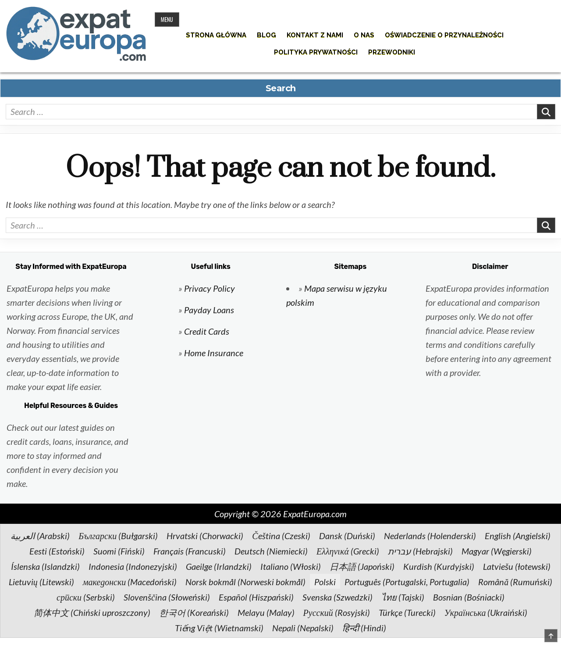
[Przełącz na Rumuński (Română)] (515, 581)
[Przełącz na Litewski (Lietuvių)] (41, 581)
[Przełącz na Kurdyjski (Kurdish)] (439, 565)
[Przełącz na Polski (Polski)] (325, 581)
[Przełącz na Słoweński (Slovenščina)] (166, 596)
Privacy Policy (209, 288)
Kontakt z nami (315, 35)
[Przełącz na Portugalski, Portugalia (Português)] (407, 581)
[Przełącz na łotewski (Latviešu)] (517, 565)
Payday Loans (209, 309)
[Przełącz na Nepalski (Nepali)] (303, 627)
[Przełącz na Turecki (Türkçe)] (407, 611)
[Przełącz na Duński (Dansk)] (347, 535)
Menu (167, 19)
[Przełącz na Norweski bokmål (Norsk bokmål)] (245, 581)
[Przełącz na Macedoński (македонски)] (129, 581)
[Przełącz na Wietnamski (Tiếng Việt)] (219, 627)
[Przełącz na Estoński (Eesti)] (57, 550)
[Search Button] (549, 37)
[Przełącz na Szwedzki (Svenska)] (337, 596)
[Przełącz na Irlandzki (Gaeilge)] (218, 565)
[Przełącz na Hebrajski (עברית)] (420, 550)
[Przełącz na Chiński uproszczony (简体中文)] (92, 611)
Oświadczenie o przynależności (444, 35)
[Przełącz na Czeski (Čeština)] (281, 535)
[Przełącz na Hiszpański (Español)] (256, 596)
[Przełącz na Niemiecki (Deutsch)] (271, 550)
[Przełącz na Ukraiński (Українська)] (486, 611)
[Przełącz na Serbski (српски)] (85, 596)
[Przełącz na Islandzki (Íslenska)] (45, 565)
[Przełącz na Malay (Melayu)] (266, 611)
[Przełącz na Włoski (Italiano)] (290, 565)
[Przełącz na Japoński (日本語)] (362, 565)
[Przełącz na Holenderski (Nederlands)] (430, 535)
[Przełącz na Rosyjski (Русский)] (336, 611)
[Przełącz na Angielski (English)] (517, 535)
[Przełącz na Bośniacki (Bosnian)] (469, 596)
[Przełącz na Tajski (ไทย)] (403, 596)
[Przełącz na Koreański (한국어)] (194, 611)
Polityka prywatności (316, 52)
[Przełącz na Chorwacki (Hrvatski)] (205, 535)
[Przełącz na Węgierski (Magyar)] (496, 550)
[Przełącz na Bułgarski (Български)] (118, 535)
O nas (364, 35)
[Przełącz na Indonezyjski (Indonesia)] (132, 565)
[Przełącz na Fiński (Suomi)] (119, 550)
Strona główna (216, 35)
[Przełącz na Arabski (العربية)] (40, 535)
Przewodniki (391, 52)
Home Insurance (213, 352)
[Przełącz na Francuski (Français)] (189, 550)
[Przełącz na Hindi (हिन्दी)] (364, 627)
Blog (266, 35)
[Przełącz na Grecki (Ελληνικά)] (347, 550)
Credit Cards (206, 331)
